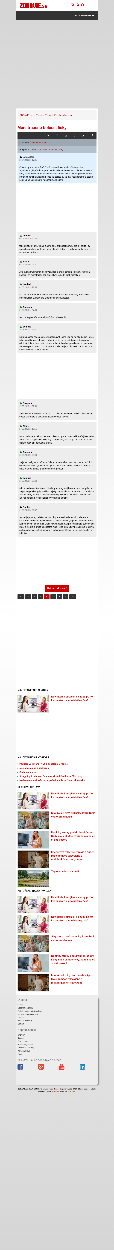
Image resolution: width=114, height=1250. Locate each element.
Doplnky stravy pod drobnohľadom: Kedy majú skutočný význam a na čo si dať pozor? (73, 836)
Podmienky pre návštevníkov (30, 1011)
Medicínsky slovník (25, 1044)
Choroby (21, 1035)
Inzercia (21, 1017)
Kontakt (21, 1024)
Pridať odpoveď (57, 588)
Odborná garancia (25, 1008)
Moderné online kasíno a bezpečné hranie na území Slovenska (52, 780)
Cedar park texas (28, 772)
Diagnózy (21, 1038)
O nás (20, 1005)
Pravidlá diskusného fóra (28, 1014)
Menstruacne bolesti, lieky (50, 149)
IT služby (55, 1091)
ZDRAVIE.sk (26, 115)
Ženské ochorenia (63, 115)
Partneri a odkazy (25, 1021)
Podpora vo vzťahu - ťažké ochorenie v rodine (43, 764)
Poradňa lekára (24, 1051)
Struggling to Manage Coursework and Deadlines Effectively (51, 776)
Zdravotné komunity (26, 1048)
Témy (48, 115)
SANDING (71, 1091)
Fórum (38, 115)
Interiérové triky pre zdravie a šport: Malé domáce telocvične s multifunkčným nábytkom (72, 856)
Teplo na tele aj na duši (65, 871)
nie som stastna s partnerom (34, 768)
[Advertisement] (57, 42)
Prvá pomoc (23, 1041)
